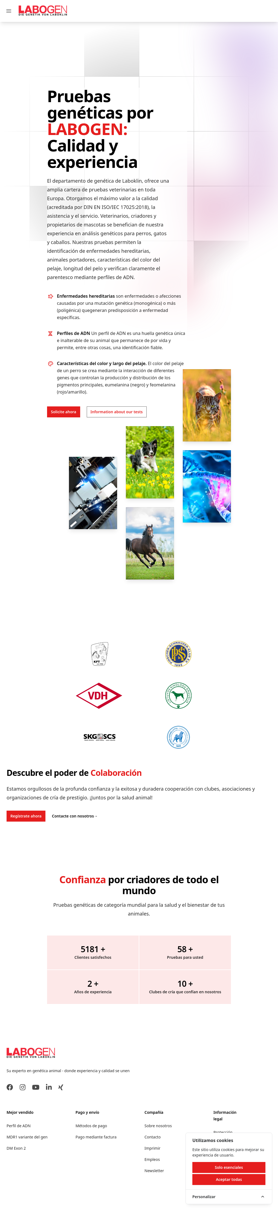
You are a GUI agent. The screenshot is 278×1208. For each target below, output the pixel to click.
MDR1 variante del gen (27, 1137)
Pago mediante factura (96, 1137)
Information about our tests (117, 411)
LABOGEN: (87, 128)
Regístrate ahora (26, 816)
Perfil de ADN (19, 1125)
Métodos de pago (91, 1125)
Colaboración (116, 772)
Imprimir (152, 1148)
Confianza (82, 879)
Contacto (152, 1137)
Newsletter (154, 1170)
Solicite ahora (63, 411)
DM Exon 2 (16, 1148)
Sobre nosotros (158, 1125)
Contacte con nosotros (75, 816)
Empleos (152, 1159)
